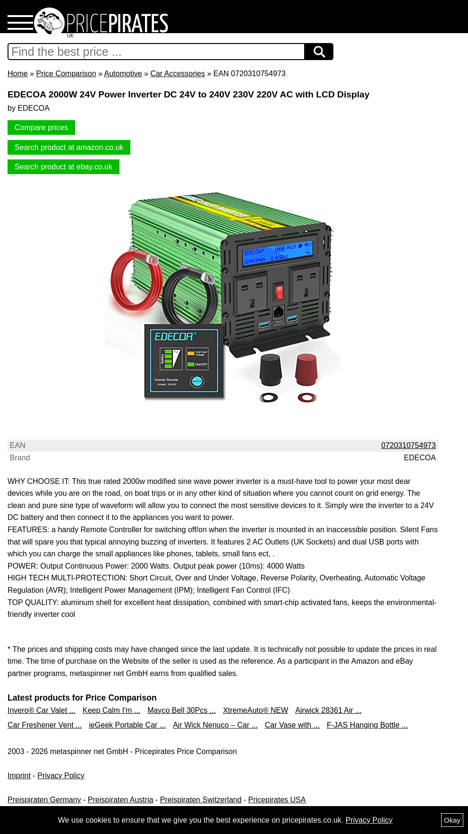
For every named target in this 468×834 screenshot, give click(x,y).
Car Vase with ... (292, 725)
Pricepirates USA (277, 800)
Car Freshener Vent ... (45, 725)
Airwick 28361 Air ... (328, 710)
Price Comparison (66, 74)
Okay (452, 820)
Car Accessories (177, 74)
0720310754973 (408, 445)
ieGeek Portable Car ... (127, 725)
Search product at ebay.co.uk (63, 167)
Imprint (19, 776)
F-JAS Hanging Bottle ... (367, 725)
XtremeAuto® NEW (255, 710)
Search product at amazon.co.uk (69, 147)
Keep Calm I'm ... (111, 710)
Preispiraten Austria (120, 800)
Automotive (123, 74)
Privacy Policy (61, 776)
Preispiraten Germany (44, 800)
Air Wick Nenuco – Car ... (215, 725)
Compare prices (41, 127)
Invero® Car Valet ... (42, 710)
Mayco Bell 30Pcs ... (181, 710)
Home (18, 74)
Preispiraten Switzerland (201, 800)
